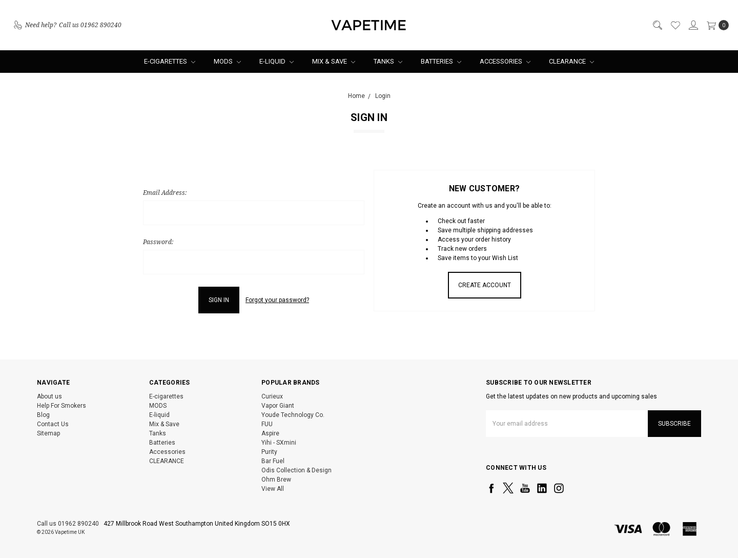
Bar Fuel (272, 461)
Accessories (505, 61)
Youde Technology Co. (292, 414)
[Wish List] (675, 25)
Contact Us (53, 424)
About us (49, 396)
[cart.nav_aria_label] (716, 25)
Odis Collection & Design (296, 470)
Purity (269, 451)
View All (272, 488)
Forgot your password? (277, 300)
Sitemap (48, 433)
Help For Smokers (61, 405)
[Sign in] (693, 25)
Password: (158, 241)
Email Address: (165, 192)
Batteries (441, 61)
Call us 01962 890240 (68, 523)
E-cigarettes (169, 61)
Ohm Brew (276, 479)
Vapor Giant (277, 405)
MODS (227, 61)
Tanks (388, 61)
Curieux (272, 396)
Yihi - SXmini (278, 442)
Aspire (270, 433)
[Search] (657, 25)
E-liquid (276, 61)
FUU (267, 424)
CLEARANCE (571, 61)
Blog (43, 414)
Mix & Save (333, 61)
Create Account (484, 285)
